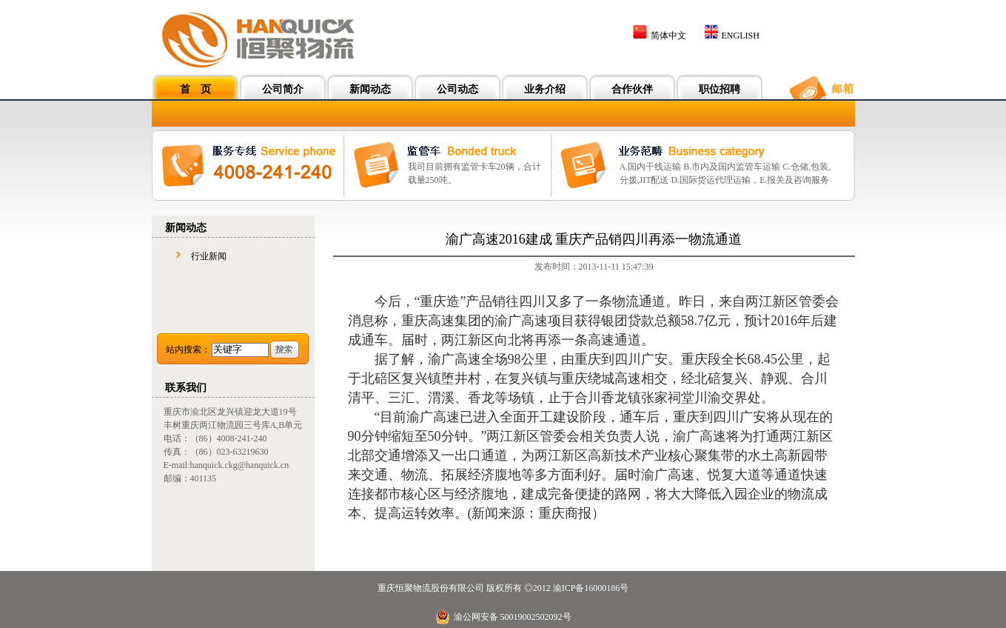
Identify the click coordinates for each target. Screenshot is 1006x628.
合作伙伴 (632, 89)
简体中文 (668, 35)
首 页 (195, 89)
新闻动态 (370, 89)
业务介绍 (545, 89)
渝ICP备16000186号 (591, 588)
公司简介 (283, 89)
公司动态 (457, 89)
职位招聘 (719, 89)
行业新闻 (209, 256)
